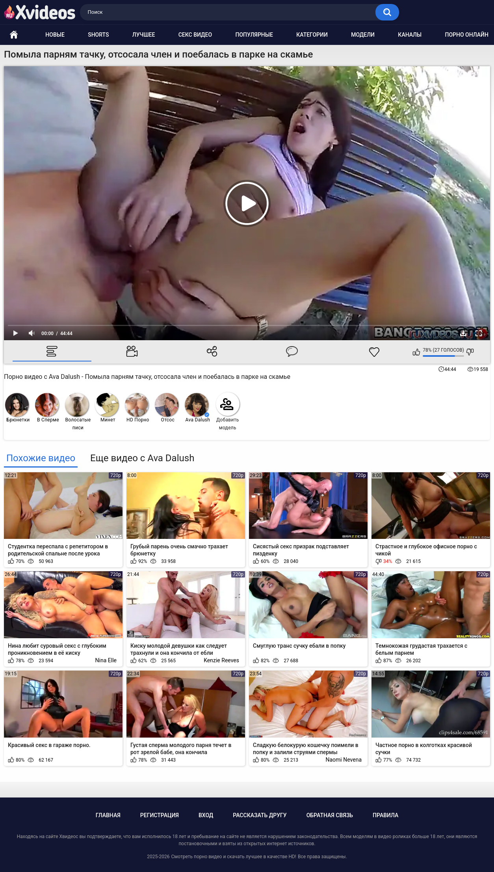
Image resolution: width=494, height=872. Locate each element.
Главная (108, 815)
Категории (312, 35)
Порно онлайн (466, 35)
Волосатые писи (78, 411)
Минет (107, 408)
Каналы (410, 35)
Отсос (166, 408)
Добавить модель (228, 411)
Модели (363, 35)
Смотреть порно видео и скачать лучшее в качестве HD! (233, 856)
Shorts (98, 35)
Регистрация (159, 815)
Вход (206, 815)
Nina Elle (106, 660)
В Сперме (47, 408)
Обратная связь (329, 815)
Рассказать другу (259, 815)
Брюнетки (17, 408)
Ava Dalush (197, 408)
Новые (54, 35)
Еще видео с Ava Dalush (142, 458)
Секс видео (195, 35)
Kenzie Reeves (221, 660)
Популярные (254, 35)
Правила (385, 815)
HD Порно (137, 408)
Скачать (463, 333)
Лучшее (143, 35)
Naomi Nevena (343, 759)
